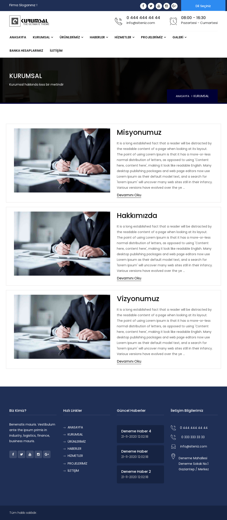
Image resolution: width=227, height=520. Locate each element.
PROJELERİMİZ (152, 37)
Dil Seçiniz (203, 6)
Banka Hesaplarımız (26, 50)
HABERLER (97, 37)
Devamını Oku (129, 195)
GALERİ (177, 37)
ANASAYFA (18, 37)
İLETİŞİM (56, 50)
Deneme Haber (134, 451)
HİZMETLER (123, 37)
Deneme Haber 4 (136, 431)
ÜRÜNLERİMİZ (70, 37)
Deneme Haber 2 (136, 471)
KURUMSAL (41, 37)
